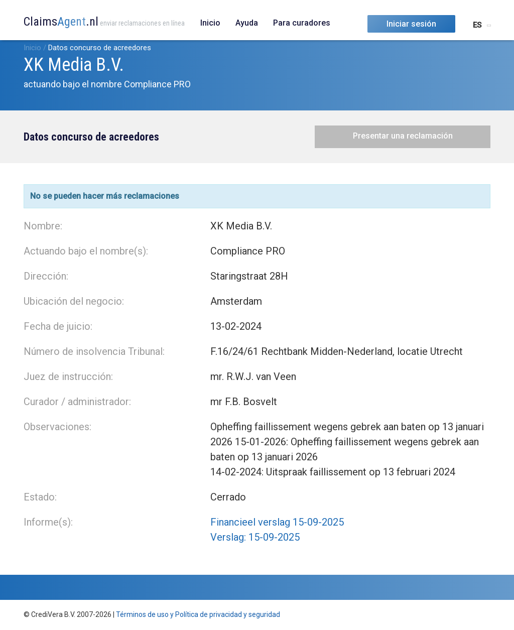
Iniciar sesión (411, 24)
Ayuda (246, 23)
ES (477, 25)
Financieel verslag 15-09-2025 (277, 522)
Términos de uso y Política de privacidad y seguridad (198, 614)
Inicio (210, 23)
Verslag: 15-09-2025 (255, 537)
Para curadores (301, 23)
